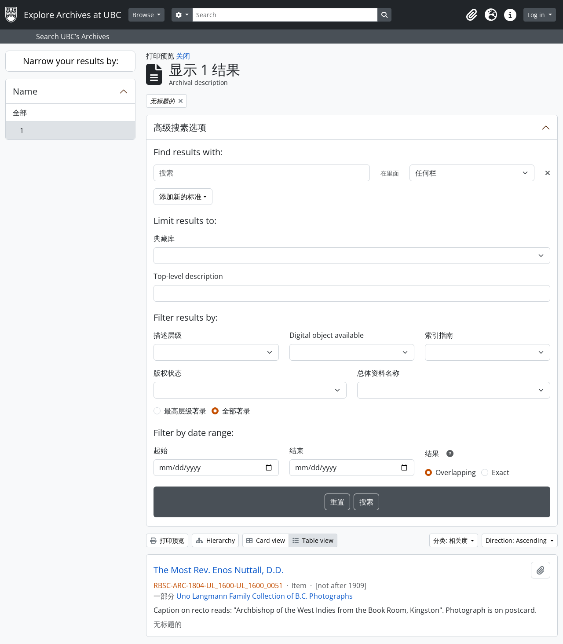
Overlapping (455, 472)
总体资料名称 (378, 373)
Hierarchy (215, 540)
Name (25, 91)
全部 (20, 112)
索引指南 (439, 335)
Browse (144, 15)
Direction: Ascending (517, 540)
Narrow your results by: (70, 61)
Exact (500, 472)
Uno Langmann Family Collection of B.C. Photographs (264, 596)
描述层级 (168, 335)
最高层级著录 (185, 411)
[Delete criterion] (547, 173)
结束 (296, 450)
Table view (312, 540)
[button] (471, 15)
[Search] (285, 15)
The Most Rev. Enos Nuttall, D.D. (219, 570)
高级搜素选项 (180, 127)
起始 (161, 450)
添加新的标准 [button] (180, 196)
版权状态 (168, 373)
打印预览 (167, 540)
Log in (537, 15)
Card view (265, 540)
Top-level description (188, 276)
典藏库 (164, 238)
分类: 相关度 (451, 540)
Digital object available (326, 335)
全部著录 (236, 411)
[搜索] (262, 173)
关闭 (183, 56)
